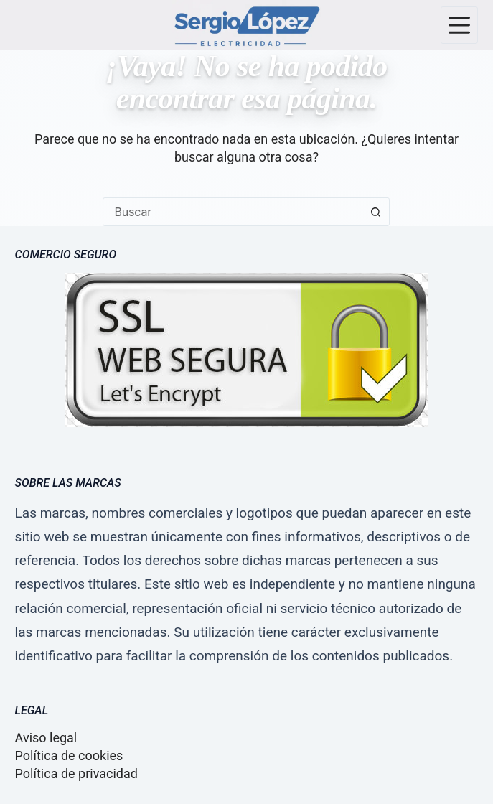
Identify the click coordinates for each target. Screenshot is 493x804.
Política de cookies (69, 755)
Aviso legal (46, 737)
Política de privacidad (76, 773)
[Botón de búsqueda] (375, 211)
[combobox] (232, 211)
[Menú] (459, 25)
